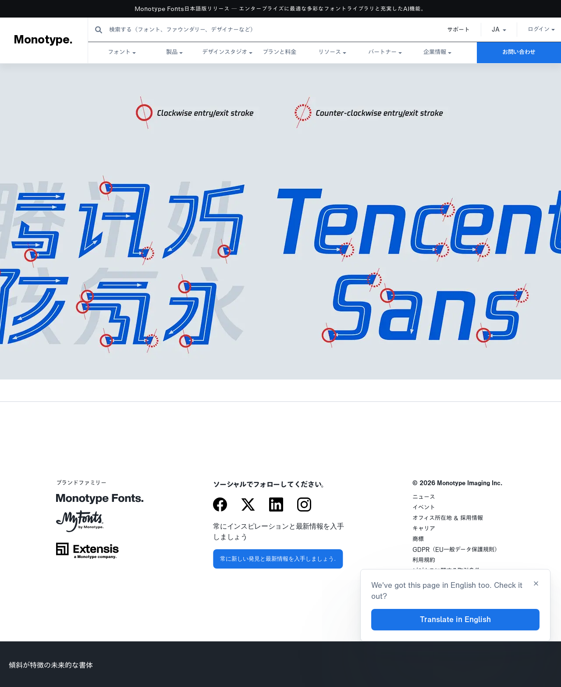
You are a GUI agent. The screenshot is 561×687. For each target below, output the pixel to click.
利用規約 (423, 560)
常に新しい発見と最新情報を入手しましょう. (278, 558)
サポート (448, 30)
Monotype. (43, 39)
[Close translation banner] (536, 584)
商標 (418, 539)
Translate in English (455, 619)
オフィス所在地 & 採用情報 (447, 518)
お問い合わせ (519, 52)
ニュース (423, 497)
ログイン (531, 29)
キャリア (423, 528)
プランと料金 (279, 52)
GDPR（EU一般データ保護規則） (456, 550)
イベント (423, 507)
